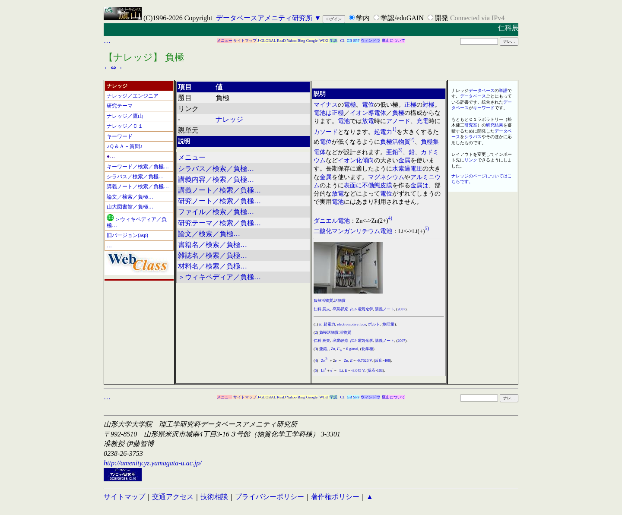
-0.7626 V (363, 360)
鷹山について (393, 40)
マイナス (326, 104)
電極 (350, 104)
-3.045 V (358, 370)
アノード (398, 121)
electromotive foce (351, 324)
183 (380, 370)
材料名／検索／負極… (212, 266)
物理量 (388, 324)
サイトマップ (245, 40)
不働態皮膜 (377, 185)
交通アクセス (173, 496)
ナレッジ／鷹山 (125, 116)
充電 (422, 121)
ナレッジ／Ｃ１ (125, 126)
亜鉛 (392, 152)
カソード (326, 131)
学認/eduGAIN (402, 18)
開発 (441, 18)
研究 (490, 125)
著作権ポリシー (335, 496)
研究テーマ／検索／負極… (219, 223)
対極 (428, 104)
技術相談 (214, 496)
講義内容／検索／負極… (216, 179)
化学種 (367, 349)
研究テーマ (120, 106)
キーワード (120, 136)
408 (387, 360)
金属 (404, 160)
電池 (320, 113)
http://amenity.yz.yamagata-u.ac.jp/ (153, 463)
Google (312, 40)
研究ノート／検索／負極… (219, 201)
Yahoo (292, 40)
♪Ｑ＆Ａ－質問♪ (125, 146)
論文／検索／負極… (130, 197)
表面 (350, 185)
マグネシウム (386, 177)
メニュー (224, 40)
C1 (342, 40)
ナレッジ (229, 119)
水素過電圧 (407, 168)
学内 (363, 18)
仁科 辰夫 (322, 309)
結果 (499, 125)
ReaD (281, 40)
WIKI (324, 40)
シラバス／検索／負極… (135, 177)
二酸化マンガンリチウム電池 (353, 230)
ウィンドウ (370, 40)
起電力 (383, 131)
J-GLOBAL (266, 40)
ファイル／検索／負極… (216, 211)
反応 (379, 360)
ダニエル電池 (332, 220)
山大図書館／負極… (130, 207)
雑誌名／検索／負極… (212, 255)
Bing (301, 40)
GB (349, 40)
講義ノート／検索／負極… (138, 186)
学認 (333, 40)
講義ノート (384, 309)
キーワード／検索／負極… (138, 167)
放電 (368, 121)
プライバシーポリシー (269, 496)
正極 (410, 104)
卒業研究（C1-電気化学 (352, 309)
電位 (368, 104)
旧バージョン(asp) (127, 235)
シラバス (473, 136)
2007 (401, 309)
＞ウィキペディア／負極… (137, 222)
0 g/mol (352, 349)
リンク (470, 160)
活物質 (340, 300)
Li (323, 370)
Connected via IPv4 (477, 18)
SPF (356, 40)
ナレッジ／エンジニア (133, 96)
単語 (503, 90)
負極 (398, 113)
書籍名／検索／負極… (212, 244)
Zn (333, 349)
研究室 (470, 125)
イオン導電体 (368, 113)
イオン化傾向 (356, 160)
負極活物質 (395, 142)
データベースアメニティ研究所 (264, 18)
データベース (482, 90)
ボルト (374, 324)
